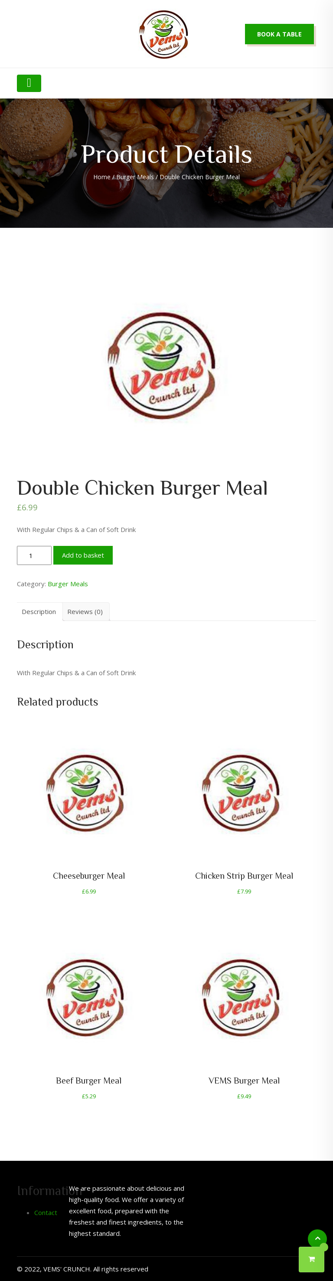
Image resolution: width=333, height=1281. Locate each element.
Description (39, 611)
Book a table (279, 34)
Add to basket (83, 555)
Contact (45, 1212)
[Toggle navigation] (29, 83)
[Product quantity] (34, 555)
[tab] (39, 611)
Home (102, 177)
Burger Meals (135, 177)
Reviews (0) (85, 611)
